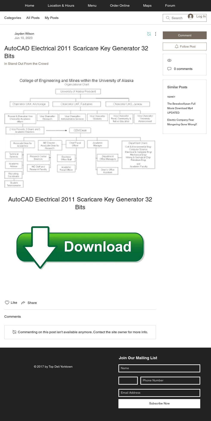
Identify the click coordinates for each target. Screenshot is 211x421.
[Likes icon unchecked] (7, 302)
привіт (171, 96)
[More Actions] (153, 34)
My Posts (52, 18)
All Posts (33, 18)
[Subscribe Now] (159, 403)
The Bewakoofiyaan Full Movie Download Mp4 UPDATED (181, 108)
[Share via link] (29, 302)
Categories (12, 18)
